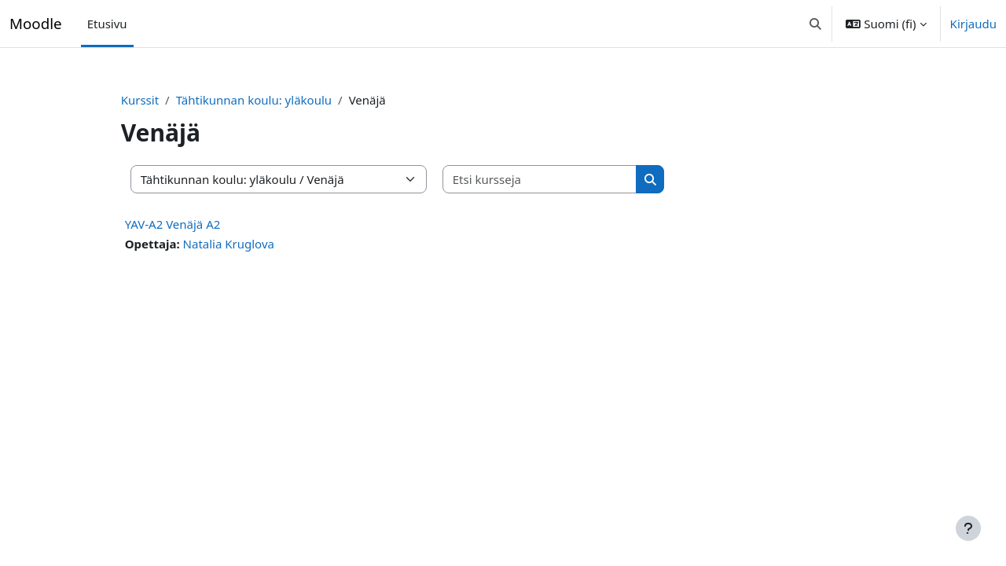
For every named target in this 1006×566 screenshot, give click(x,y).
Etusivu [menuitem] (107, 23)
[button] (815, 23)
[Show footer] (968, 528)
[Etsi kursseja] (567, 179)
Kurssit (167, 100)
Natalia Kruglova (256, 244)
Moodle (35, 23)
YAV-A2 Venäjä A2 (200, 224)
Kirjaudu (973, 23)
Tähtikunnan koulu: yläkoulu (281, 100)
